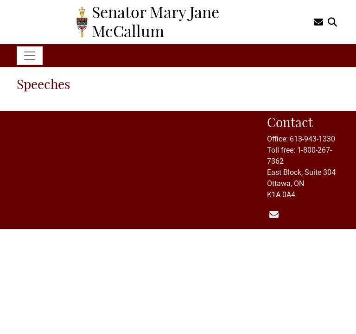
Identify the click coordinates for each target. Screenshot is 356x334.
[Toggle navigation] (30, 55)
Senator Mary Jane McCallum (155, 21)
